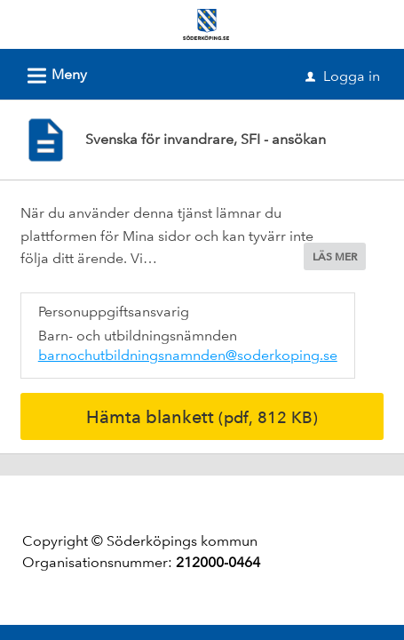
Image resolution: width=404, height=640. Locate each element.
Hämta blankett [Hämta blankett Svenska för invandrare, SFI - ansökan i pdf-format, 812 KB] (202, 417)
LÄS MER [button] (335, 257)
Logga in (342, 76)
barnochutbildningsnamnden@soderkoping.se (187, 355)
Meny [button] (51, 73)
